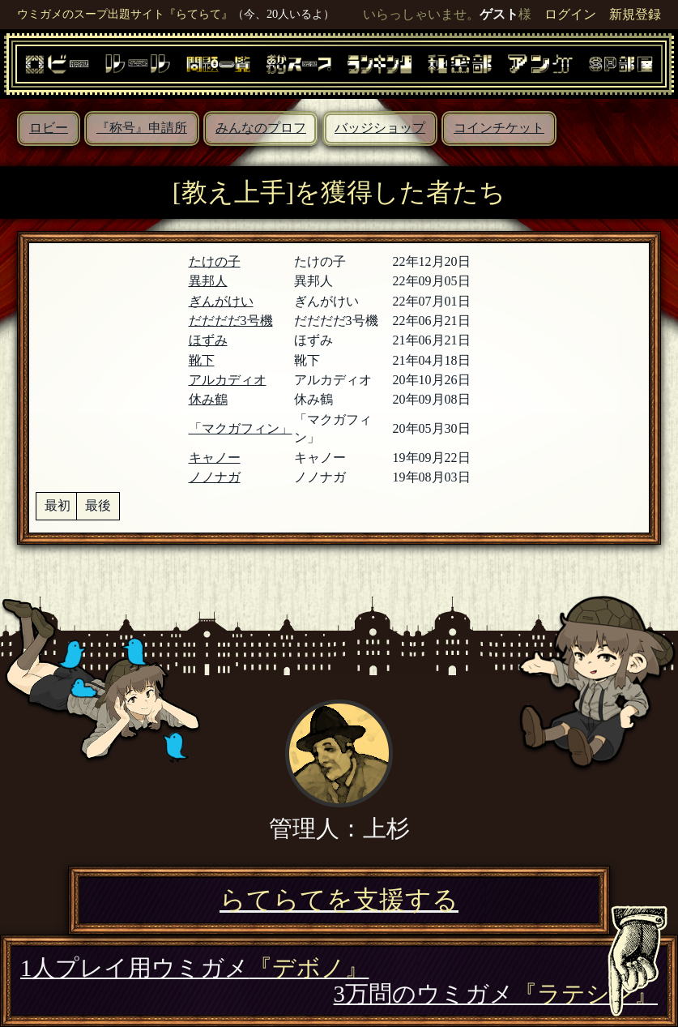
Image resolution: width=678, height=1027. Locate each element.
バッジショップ (380, 128)
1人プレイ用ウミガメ (194, 968)
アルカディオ (228, 380)
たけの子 (215, 261)
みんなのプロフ (260, 128)
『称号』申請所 (141, 128)
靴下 (202, 360)
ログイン (570, 14)
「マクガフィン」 (240, 428)
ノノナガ (215, 477)
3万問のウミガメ (496, 994)
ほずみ (208, 340)
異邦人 (208, 281)
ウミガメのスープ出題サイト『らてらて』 (124, 13)
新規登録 (635, 14)
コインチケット (499, 128)
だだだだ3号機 (231, 320)
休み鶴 (208, 399)
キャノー (215, 457)
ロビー (48, 128)
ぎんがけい (221, 301)
